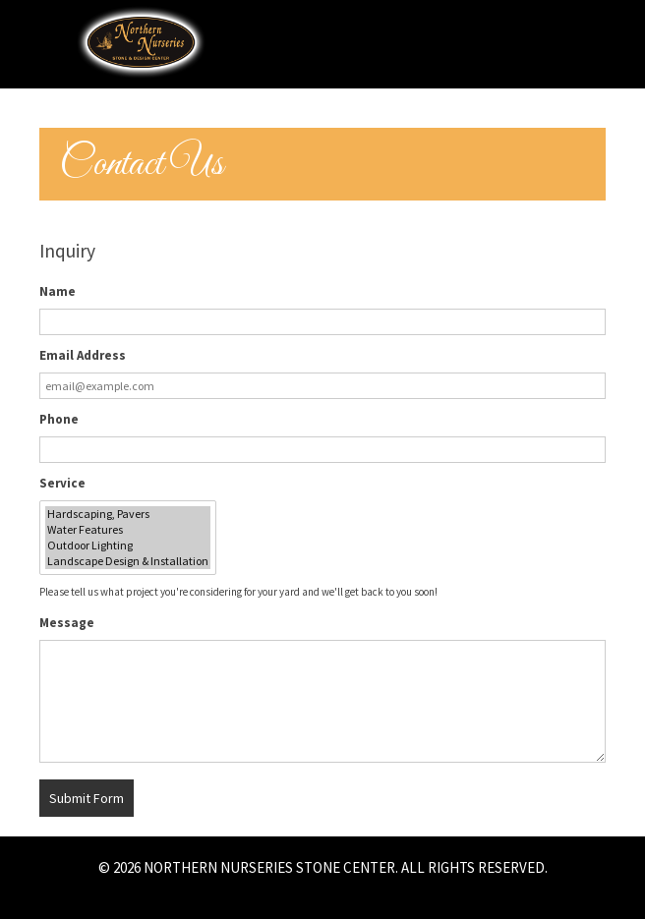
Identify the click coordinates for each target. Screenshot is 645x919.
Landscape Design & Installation (127, 561)
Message (66, 622)
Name (57, 291)
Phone (59, 419)
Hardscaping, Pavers (127, 514)
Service (62, 483)
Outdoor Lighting (127, 545)
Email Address (82, 355)
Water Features (127, 530)
